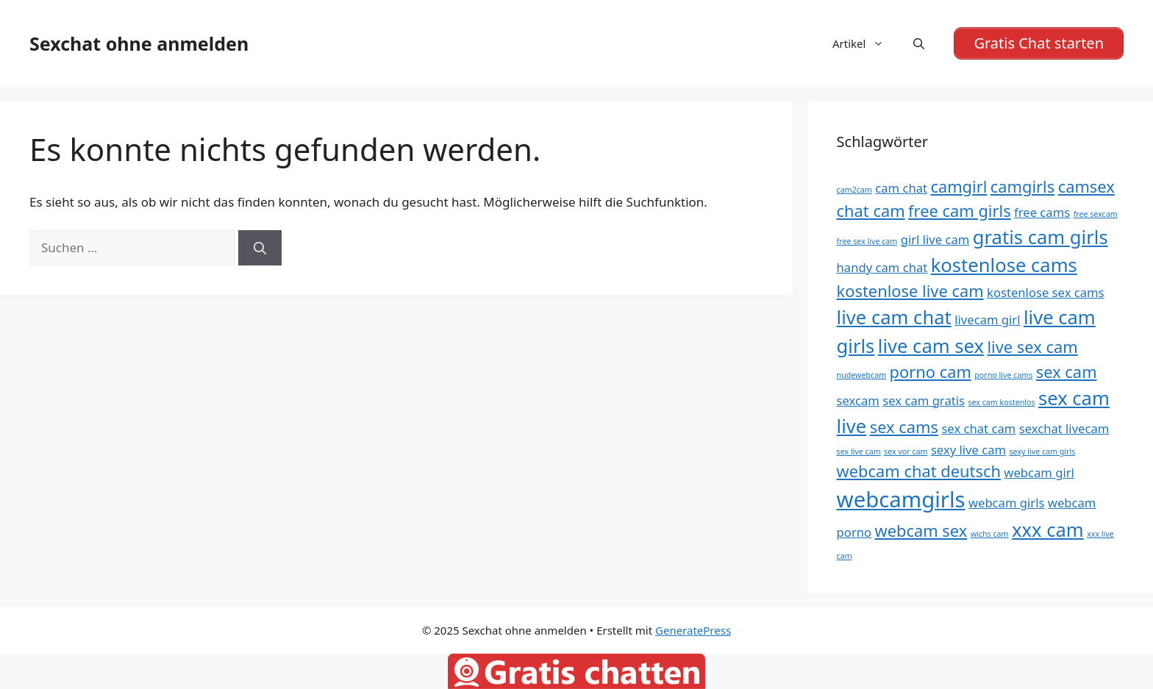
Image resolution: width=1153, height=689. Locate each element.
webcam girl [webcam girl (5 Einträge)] (1039, 472)
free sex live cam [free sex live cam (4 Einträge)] (867, 241)
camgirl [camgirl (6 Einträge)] (958, 186)
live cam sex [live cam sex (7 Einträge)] (931, 346)
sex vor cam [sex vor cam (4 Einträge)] (905, 451)
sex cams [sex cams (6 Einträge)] (904, 427)
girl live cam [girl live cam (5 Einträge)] (935, 239)
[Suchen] (260, 247)
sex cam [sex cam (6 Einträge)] (1066, 371)
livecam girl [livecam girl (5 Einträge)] (987, 319)
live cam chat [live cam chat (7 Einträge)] (894, 317)
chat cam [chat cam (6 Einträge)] (871, 210)
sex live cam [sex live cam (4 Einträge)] (859, 451)
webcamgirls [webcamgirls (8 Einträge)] (901, 499)
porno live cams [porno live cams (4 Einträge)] (1003, 375)
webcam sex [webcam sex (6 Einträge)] (921, 530)
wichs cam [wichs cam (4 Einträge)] (990, 534)
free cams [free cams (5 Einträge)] (1042, 212)
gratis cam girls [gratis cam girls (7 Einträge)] (1040, 237)
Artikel (865, 43)
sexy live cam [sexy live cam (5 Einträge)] (968, 449)
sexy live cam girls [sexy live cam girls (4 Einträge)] (1043, 451)
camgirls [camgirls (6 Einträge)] (1022, 186)
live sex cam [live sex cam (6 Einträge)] (1032, 346)
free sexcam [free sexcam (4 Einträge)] (1096, 214)
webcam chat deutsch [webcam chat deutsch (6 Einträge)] (919, 471)
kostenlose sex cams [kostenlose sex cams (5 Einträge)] (1045, 292)
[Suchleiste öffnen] (919, 43)
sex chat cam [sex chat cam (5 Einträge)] (978, 428)
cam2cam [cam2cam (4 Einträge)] (854, 190)
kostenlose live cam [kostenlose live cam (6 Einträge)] (910, 290)
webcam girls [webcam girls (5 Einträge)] (1006, 502)
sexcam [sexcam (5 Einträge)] (858, 400)
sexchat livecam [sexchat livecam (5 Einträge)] (1064, 428)
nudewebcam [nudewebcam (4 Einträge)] (862, 375)
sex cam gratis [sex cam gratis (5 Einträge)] (923, 400)
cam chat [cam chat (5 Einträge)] (901, 187)
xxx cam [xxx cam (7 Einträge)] (1048, 530)
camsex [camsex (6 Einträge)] (1086, 186)
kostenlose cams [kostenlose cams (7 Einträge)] (1004, 265)
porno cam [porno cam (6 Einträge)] (930, 371)
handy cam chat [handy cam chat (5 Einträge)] (882, 267)
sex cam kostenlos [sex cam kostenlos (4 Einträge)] (1001, 402)
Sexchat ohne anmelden (139, 43)
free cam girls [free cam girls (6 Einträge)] (959, 210)
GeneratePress (693, 630)
